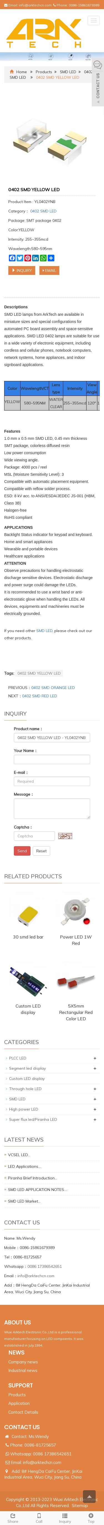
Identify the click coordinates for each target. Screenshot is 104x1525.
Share (13, 1517)
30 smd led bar (28, 937)
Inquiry (65, 1517)
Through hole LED (25, 1088)
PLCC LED (17, 1058)
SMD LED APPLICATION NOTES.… (37, 1189)
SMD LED (68, 71)
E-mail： (21, 772)
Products (44, 71)
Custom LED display (27, 1078)
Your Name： (26, 750)
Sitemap (80, 1505)
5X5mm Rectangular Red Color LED (76, 1012)
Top (91, 1517)
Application (19, 1403)
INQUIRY (22, 270)
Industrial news (22, 1370)
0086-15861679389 (84, 5)
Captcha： (23, 827)
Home (21, 71)
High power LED (23, 1109)
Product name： (28, 728)
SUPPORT (20, 1385)
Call (39, 1517)
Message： (24, 794)
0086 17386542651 (44, 1266)
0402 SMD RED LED (39, 695)
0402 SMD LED (43, 211)
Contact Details (23, 1412)
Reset (41, 850)
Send (22, 850)
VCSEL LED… (19, 1154)
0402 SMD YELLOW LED (39, 673)
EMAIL (49, 270)
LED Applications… (24, 1166)
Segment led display (27, 1068)
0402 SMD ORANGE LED (53, 687)
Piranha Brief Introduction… (32, 1178)
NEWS (16, 1352)
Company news (23, 1361)
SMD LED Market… (24, 1201)
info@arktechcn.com (35, 5)
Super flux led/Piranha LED (33, 1119)
